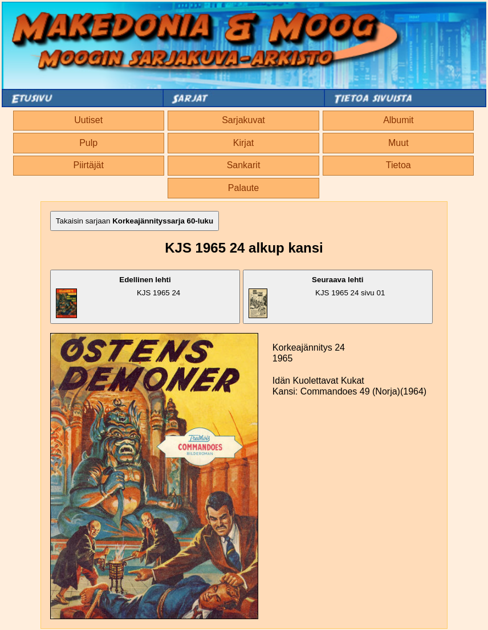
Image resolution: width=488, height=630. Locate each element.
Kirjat (243, 143)
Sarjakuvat (243, 120)
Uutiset (88, 120)
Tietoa (398, 165)
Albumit (398, 120)
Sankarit (244, 165)
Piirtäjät (89, 165)
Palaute (243, 188)
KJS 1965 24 (118, 296)
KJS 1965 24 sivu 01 (317, 296)
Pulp (88, 143)
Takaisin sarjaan (134, 221)
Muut (398, 143)
